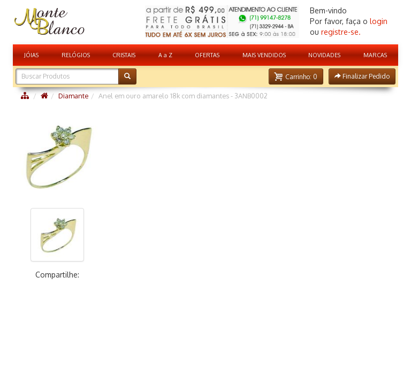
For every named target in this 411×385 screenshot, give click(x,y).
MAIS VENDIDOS (264, 54)
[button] (296, 76)
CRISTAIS (123, 54)
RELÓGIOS (76, 54)
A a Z (165, 54)
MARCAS (375, 54)
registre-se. (341, 31)
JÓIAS (31, 54)
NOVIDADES (324, 54)
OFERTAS (207, 54)
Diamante (73, 95)
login (378, 21)
